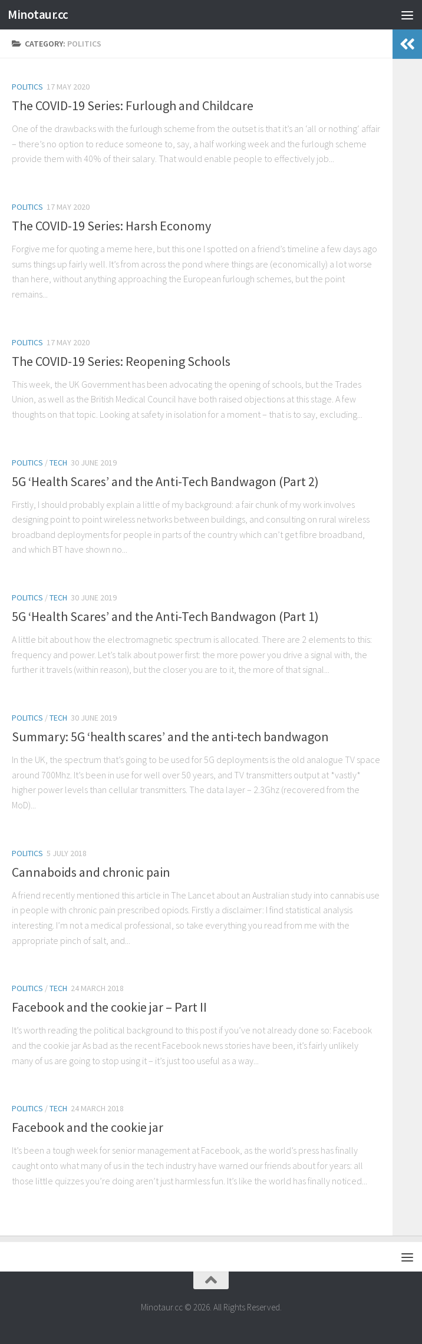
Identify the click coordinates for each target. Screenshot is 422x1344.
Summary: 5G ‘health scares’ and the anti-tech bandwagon (170, 736)
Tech (58, 462)
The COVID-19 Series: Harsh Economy (111, 225)
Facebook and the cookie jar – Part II (109, 1007)
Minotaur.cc (38, 14)
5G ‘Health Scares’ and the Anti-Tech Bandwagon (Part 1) (165, 616)
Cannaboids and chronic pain (91, 872)
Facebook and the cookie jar (87, 1127)
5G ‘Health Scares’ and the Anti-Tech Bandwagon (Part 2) (165, 481)
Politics (27, 86)
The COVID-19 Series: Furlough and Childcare (132, 105)
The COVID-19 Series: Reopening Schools (121, 361)
